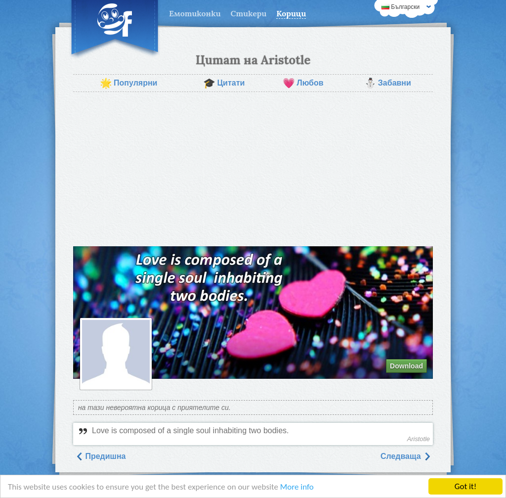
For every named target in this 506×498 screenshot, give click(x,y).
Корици (291, 13)
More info (297, 487)
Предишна (100, 456)
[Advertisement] (253, 169)
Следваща (405, 456)
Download (406, 366)
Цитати (224, 83)
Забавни (387, 83)
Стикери (249, 13)
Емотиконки (195, 13)
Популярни (128, 83)
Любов (303, 83)
